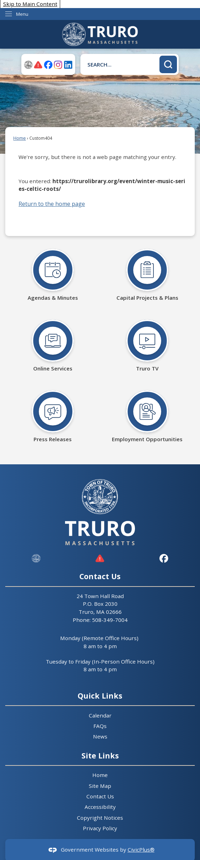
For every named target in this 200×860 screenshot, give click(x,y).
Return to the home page (52, 204)
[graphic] (99, 558)
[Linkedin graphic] (68, 64)
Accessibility (100, 806)
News (100, 736)
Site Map (100, 785)
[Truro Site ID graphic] (36, 558)
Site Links (100, 755)
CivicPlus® (141, 849)
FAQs (100, 725)
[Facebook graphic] (48, 64)
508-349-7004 (110, 619)
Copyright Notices (100, 817)
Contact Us (100, 796)
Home (19, 138)
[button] (168, 64)
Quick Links (100, 696)
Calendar (100, 715)
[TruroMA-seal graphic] (28, 64)
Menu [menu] (22, 14)
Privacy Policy (100, 828)
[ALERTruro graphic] (38, 64)
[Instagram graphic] (58, 64)
